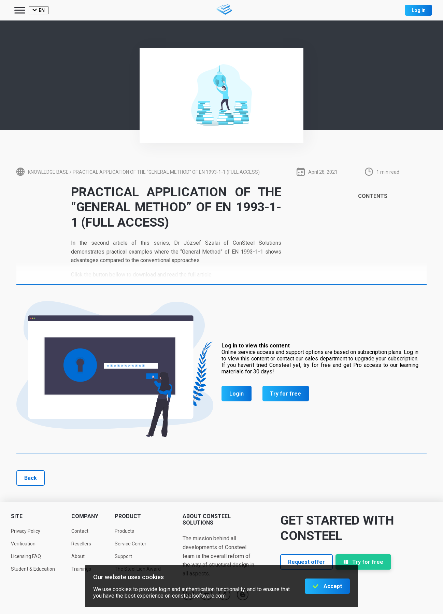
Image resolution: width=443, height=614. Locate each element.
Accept (333, 586)
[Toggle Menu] (19, 10)
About (78, 556)
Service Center (130, 543)
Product (128, 516)
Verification (23, 543)
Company (84, 516)
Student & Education (33, 569)
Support (123, 556)
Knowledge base (48, 172)
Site (17, 516)
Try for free (285, 393)
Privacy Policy (25, 531)
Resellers (81, 543)
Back (30, 478)
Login (236, 393)
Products (124, 531)
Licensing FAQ (26, 556)
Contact (79, 531)
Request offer (306, 562)
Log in (419, 10)
